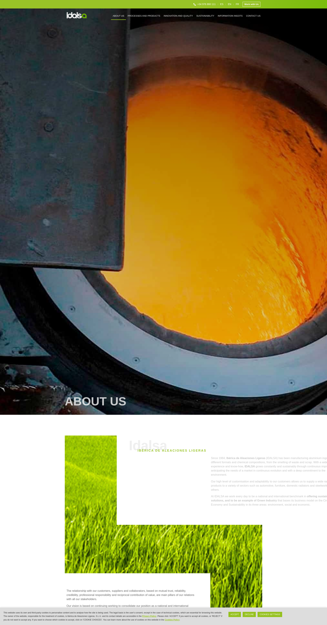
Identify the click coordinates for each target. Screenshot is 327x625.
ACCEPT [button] (235, 614)
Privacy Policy (149, 616)
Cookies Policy (172, 620)
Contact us (253, 16)
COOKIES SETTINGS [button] (270, 614)
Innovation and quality (178, 16)
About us (118, 16)
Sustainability (205, 16)
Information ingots (230, 16)
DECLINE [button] (249, 614)
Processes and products (144, 16)
